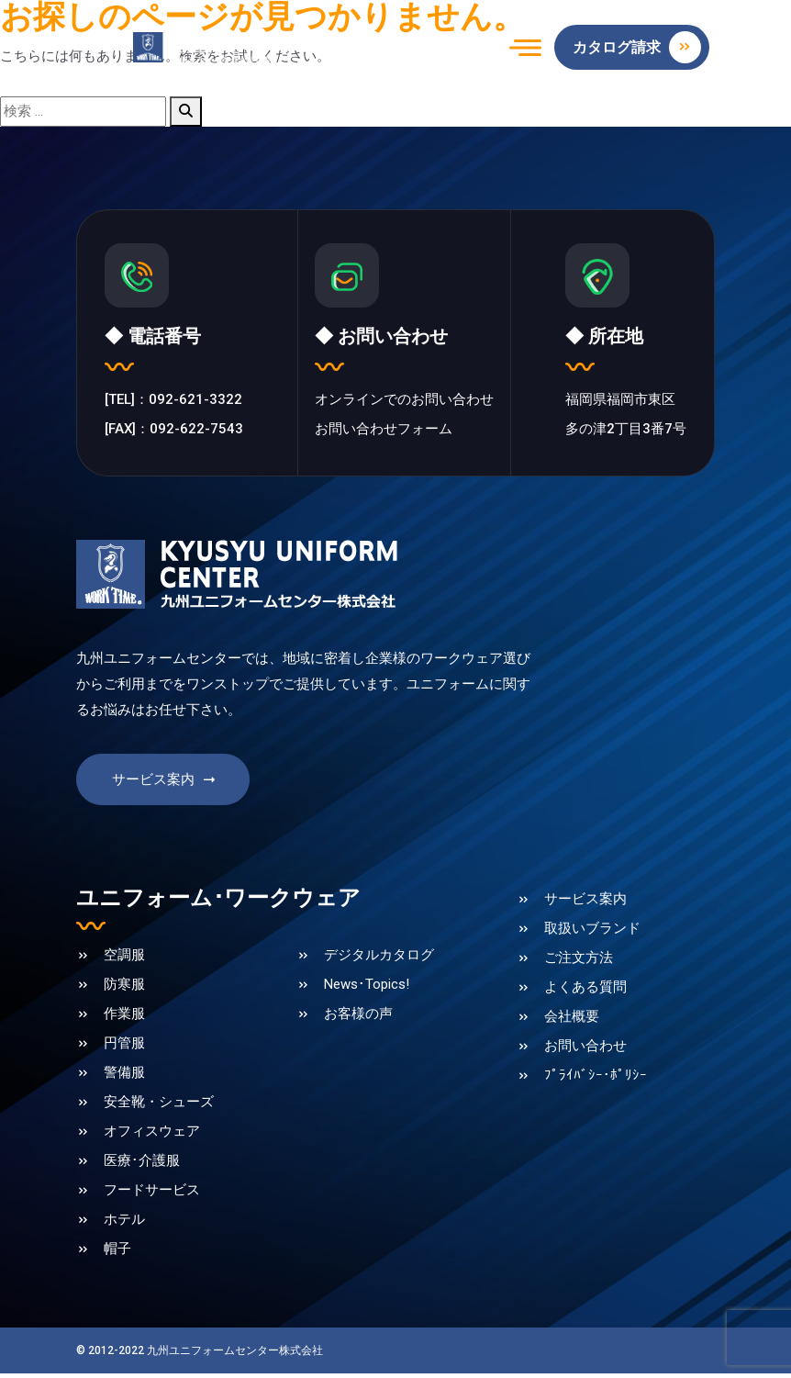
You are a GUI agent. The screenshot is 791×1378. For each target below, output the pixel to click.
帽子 (117, 1256)
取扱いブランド (592, 935)
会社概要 (571, 1023)
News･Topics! (366, 991)
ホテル (124, 1226)
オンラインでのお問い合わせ (404, 402)
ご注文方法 (578, 965)
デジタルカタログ (379, 962)
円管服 (124, 1050)
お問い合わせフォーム (383, 431)
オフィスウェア (152, 1138)
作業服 (124, 1021)
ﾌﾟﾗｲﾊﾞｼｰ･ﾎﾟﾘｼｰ (595, 1082)
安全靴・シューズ (159, 1109)
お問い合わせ (585, 1053)
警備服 (124, 1079)
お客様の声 (358, 1021)
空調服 (124, 962)
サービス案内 (165, 787)
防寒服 (124, 991)
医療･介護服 (142, 1168)
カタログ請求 (637, 47)
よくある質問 (585, 994)
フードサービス (152, 1197)
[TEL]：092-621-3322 (173, 402)
